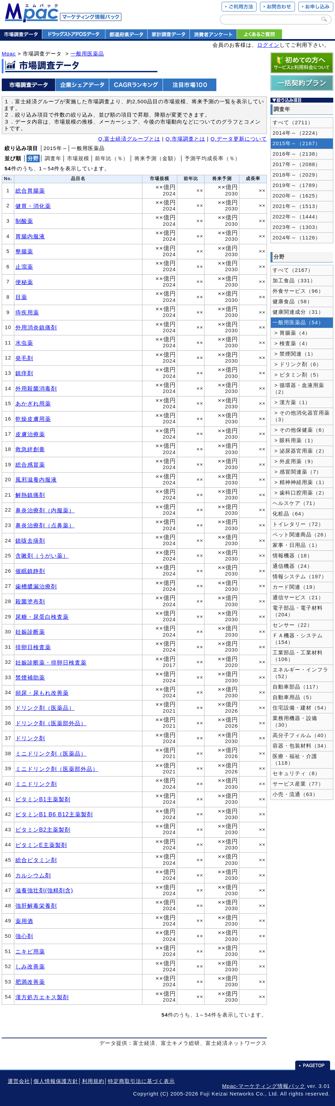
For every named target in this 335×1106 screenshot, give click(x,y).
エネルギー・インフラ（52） (300, 673)
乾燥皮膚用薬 (33, 419)
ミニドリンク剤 (36, 784)
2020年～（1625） (297, 196)
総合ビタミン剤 (36, 860)
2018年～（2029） (297, 175)
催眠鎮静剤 (30, 571)
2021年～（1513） (297, 206)
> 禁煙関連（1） (294, 354)
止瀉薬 (24, 266)
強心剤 (24, 936)
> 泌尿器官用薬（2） (300, 451)
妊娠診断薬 (30, 632)
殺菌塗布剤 (30, 601)
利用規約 (93, 1081)
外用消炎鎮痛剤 (36, 327)
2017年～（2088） (297, 164)
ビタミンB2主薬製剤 (42, 829)
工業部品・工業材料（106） (298, 656)
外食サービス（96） (298, 291)
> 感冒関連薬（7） (297, 472)
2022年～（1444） (297, 217)
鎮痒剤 (24, 373)
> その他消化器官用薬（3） (301, 416)
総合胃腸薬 (30, 190)
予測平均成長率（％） (212, 158)
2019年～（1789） (297, 185)
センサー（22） (293, 625)
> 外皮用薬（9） (294, 461)
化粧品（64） (290, 514)
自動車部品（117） (297, 687)
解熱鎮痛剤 (30, 495)
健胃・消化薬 (33, 206)
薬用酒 (24, 921)
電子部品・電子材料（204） (298, 611)
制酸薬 (24, 221)
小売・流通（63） (295, 794)
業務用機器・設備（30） (295, 721)
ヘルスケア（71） (295, 503)
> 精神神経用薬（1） (300, 482)
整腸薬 (24, 251)
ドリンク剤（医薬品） (45, 708)
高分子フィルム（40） (301, 735)
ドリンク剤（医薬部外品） (51, 723)
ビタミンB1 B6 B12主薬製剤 (54, 814)
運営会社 (19, 1081)
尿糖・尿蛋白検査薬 (42, 617)
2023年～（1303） (297, 227)
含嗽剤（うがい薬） (42, 555)
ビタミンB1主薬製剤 (42, 799)
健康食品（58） (293, 301)
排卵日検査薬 (33, 647)
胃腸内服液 (30, 236)
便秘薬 (24, 282)
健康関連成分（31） (298, 312)
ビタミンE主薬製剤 (41, 845)
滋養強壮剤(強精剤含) (44, 890)
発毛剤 (24, 358)
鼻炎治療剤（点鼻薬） (45, 525)
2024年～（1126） (297, 237)
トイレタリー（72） (298, 524)
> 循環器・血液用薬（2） (298, 389)
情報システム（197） (300, 576)
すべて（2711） (293, 122)
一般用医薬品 (87, 54)
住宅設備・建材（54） (301, 708)
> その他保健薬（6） (300, 430)
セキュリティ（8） (296, 773)
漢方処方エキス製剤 (42, 997)
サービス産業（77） (298, 784)
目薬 (21, 297)
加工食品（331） (294, 280)
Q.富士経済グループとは (129, 139)
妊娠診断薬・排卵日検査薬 (51, 662)
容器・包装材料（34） (301, 746)
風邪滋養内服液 (36, 479)
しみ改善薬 (30, 966)
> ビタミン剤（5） (297, 375)
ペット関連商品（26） (301, 534)
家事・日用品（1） (296, 545)
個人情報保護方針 (56, 1081)
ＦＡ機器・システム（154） (298, 639)
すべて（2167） (293, 270)
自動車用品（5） (294, 697)
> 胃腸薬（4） (292, 333)
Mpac (9, 54)
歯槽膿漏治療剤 (36, 586)
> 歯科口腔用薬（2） (300, 493)
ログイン (268, 45)
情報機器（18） (293, 555)
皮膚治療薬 (30, 434)
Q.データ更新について (238, 139)
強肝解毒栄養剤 (36, 906)
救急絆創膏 (30, 449)
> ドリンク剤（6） (297, 364)
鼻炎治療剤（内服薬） (45, 510)
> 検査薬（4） (292, 343)
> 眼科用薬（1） (294, 440)
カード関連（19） (295, 587)
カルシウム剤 (33, 875)
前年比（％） (111, 158)
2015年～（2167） (297, 143)
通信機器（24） (293, 566)
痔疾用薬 (27, 312)
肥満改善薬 (30, 982)
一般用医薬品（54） (298, 322)
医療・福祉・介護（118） (295, 760)
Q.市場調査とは (185, 139)
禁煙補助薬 (30, 677)
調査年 (53, 158)
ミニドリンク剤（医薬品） (51, 753)
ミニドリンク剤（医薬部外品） (56, 769)
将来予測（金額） (156, 158)
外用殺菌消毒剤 (36, 388)
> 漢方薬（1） (292, 402)
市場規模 (78, 158)
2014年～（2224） (297, 133)
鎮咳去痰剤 (30, 540)
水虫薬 (24, 343)
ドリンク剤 (30, 738)
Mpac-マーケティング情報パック (263, 1086)
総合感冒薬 (30, 464)
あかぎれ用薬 (33, 403)
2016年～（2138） (297, 154)
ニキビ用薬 (30, 951)
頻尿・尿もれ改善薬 (42, 693)
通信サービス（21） (298, 597)
